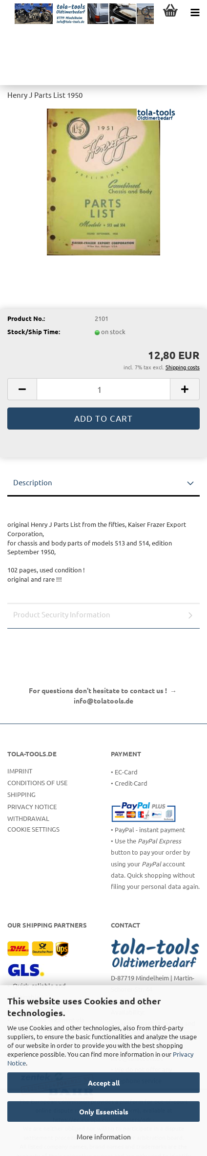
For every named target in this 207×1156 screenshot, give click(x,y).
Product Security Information (61, 614)
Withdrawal (28, 818)
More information (104, 1136)
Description (32, 482)
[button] (22, 389)
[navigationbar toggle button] (195, 12)
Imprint (19, 771)
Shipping (21, 794)
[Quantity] (103, 389)
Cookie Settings (33, 829)
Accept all (104, 1082)
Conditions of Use (37, 782)
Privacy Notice (32, 806)
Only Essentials (103, 1111)
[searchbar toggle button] (146, 12)
